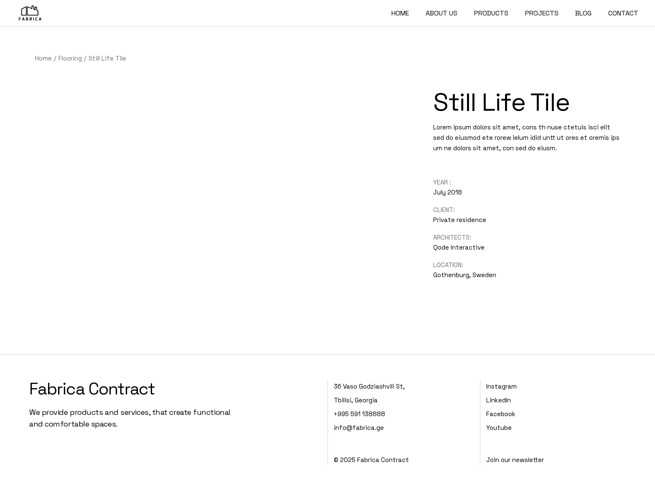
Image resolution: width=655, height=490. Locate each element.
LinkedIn (498, 400)
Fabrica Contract (92, 388)
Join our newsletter (515, 460)
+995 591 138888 (359, 414)
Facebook (500, 414)
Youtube (499, 428)
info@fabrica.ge (359, 428)
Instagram (501, 386)
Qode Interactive (459, 247)
